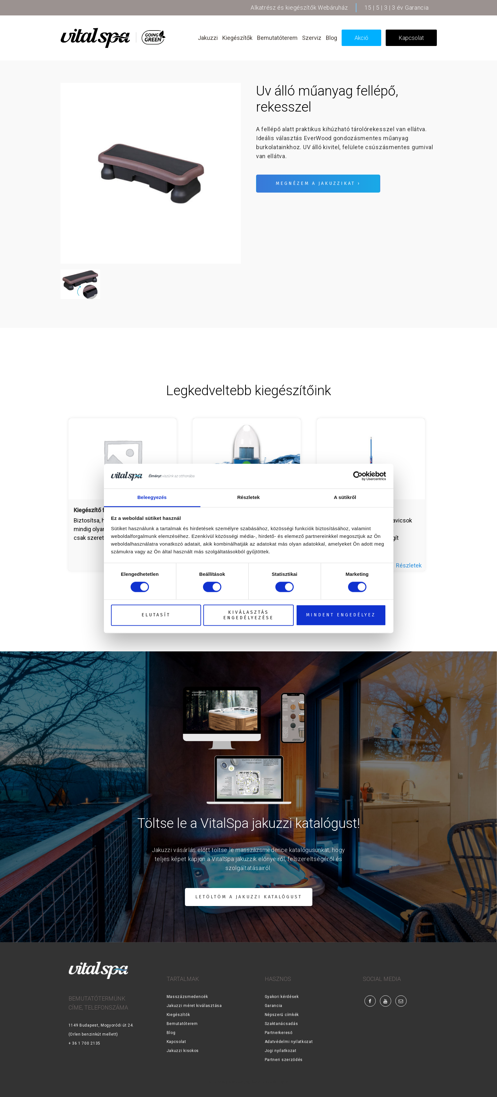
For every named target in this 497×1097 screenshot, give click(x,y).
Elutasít (156, 615)
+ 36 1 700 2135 (85, 1043)
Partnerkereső (279, 1032)
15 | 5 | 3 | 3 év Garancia (396, 7)
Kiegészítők (178, 1014)
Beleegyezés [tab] (152, 497)
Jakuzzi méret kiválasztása (194, 1005)
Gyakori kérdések (282, 996)
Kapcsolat (176, 1041)
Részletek (409, 565)
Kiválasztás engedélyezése (248, 615)
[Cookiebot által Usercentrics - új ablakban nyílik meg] (358, 476)
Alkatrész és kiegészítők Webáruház (299, 7)
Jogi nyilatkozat (281, 1050)
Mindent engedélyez (341, 615)
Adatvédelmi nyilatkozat (289, 1041)
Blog (171, 1032)
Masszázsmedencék (187, 996)
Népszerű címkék (282, 1014)
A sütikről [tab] (345, 497)
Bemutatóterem (182, 1023)
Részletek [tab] (248, 497)
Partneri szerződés (284, 1059)
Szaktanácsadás (281, 1023)
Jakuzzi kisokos (183, 1050)
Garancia (274, 1005)
